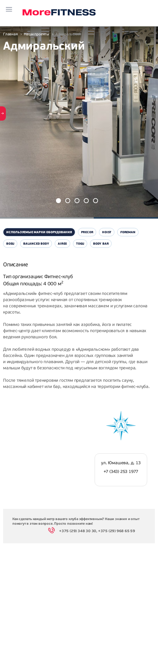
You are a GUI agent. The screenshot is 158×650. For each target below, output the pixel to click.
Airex (62, 244)
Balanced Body (36, 244)
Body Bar (101, 244)
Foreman (127, 232)
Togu (80, 244)
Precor (87, 232)
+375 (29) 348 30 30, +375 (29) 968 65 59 (91, 531)
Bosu (10, 244)
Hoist (106, 232)
